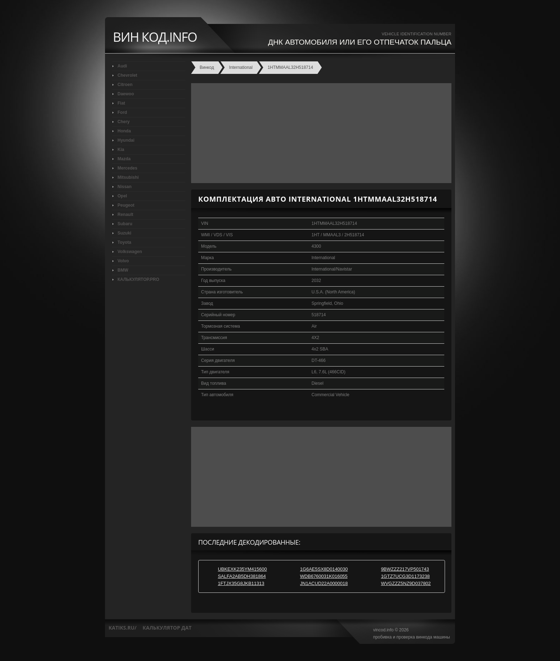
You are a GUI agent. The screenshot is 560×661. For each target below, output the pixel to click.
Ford (122, 112)
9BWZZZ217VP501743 (405, 569)
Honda (124, 130)
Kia (121, 149)
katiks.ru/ (122, 627)
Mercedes (127, 168)
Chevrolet (127, 75)
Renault (125, 214)
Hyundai (126, 140)
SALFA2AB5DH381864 (242, 576)
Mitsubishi (128, 177)
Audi (122, 66)
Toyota (124, 242)
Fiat (121, 103)
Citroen (125, 84)
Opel (122, 195)
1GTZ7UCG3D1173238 (405, 576)
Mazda (124, 158)
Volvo (123, 260)
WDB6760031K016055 (324, 576)
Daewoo (126, 93)
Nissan (124, 186)
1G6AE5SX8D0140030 (324, 569)
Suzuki (124, 233)
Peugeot (126, 205)
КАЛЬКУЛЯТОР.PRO (138, 279)
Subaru (125, 223)
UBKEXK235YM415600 (242, 569)
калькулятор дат (166, 627)
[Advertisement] (319, 133)
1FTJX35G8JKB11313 (241, 583)
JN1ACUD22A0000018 (324, 583)
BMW (123, 270)
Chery (124, 121)
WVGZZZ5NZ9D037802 (406, 583)
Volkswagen (130, 251)
